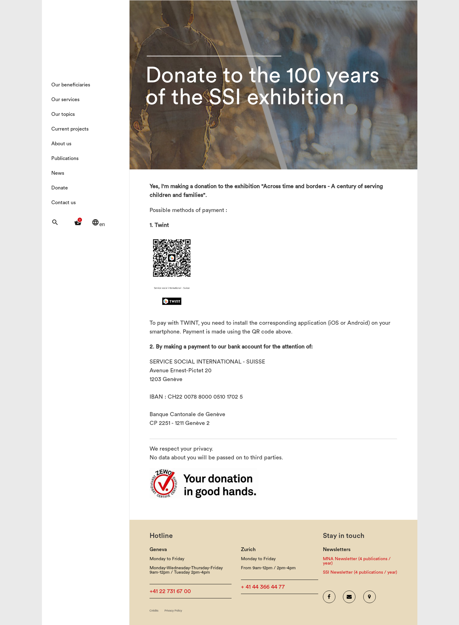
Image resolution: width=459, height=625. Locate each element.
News (57, 173)
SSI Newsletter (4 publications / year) (360, 572)
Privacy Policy (173, 610)
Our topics (63, 114)
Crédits (154, 610)
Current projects (70, 129)
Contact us (63, 202)
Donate (59, 187)
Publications (65, 158)
